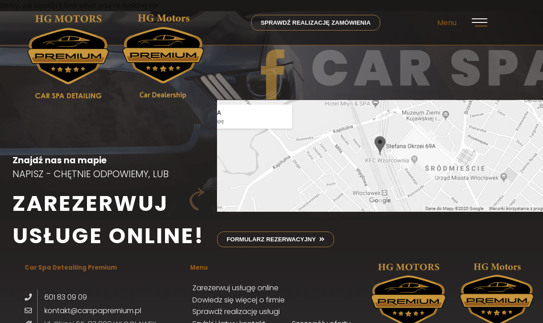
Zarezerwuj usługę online (235, 288)
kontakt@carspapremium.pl (92, 311)
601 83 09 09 (65, 297)
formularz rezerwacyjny (275, 239)
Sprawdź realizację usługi (236, 311)
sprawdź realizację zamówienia (315, 22)
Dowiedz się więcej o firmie (238, 300)
